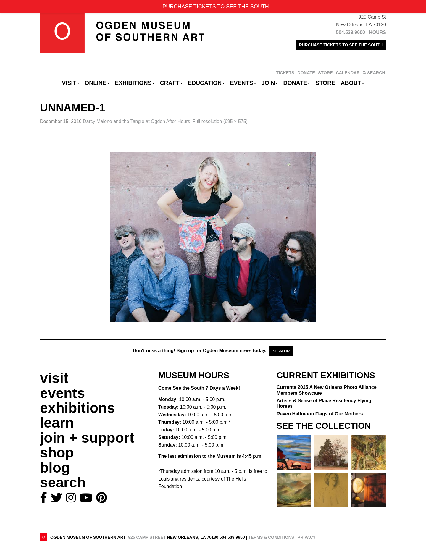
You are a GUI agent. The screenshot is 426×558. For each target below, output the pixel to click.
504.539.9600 (350, 32)
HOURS (377, 32)
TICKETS (285, 72)
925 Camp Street (147, 537)
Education (206, 83)
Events (243, 83)
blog (55, 467)
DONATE (306, 72)
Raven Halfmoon (320, 413)
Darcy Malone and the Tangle (136, 121)
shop (57, 452)
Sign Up (281, 351)
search (63, 482)
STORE (325, 72)
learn (57, 423)
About (352, 83)
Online (97, 83)
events (62, 393)
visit (54, 378)
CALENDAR (348, 72)
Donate (296, 83)
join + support (87, 438)
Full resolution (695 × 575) (220, 121)
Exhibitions (135, 83)
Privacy (307, 537)
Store (325, 83)
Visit (70, 83)
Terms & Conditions (271, 537)
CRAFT (171, 83)
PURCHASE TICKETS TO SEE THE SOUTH (341, 45)
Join (270, 83)
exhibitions (77, 408)
